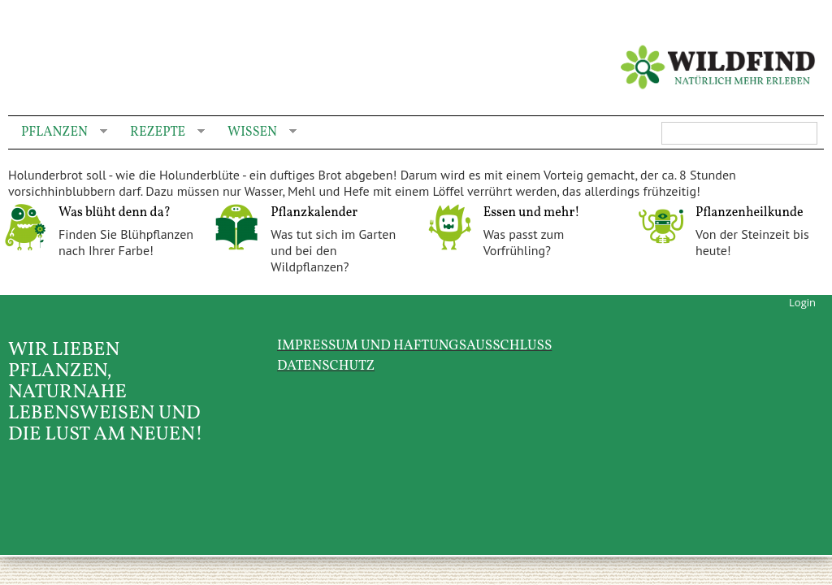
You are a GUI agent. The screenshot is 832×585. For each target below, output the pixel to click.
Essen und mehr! (531, 213)
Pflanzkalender (314, 213)
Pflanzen (57, 133)
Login (802, 302)
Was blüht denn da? (114, 213)
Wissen (255, 133)
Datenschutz (326, 366)
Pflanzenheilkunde (750, 213)
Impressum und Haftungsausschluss (414, 345)
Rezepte (161, 133)
